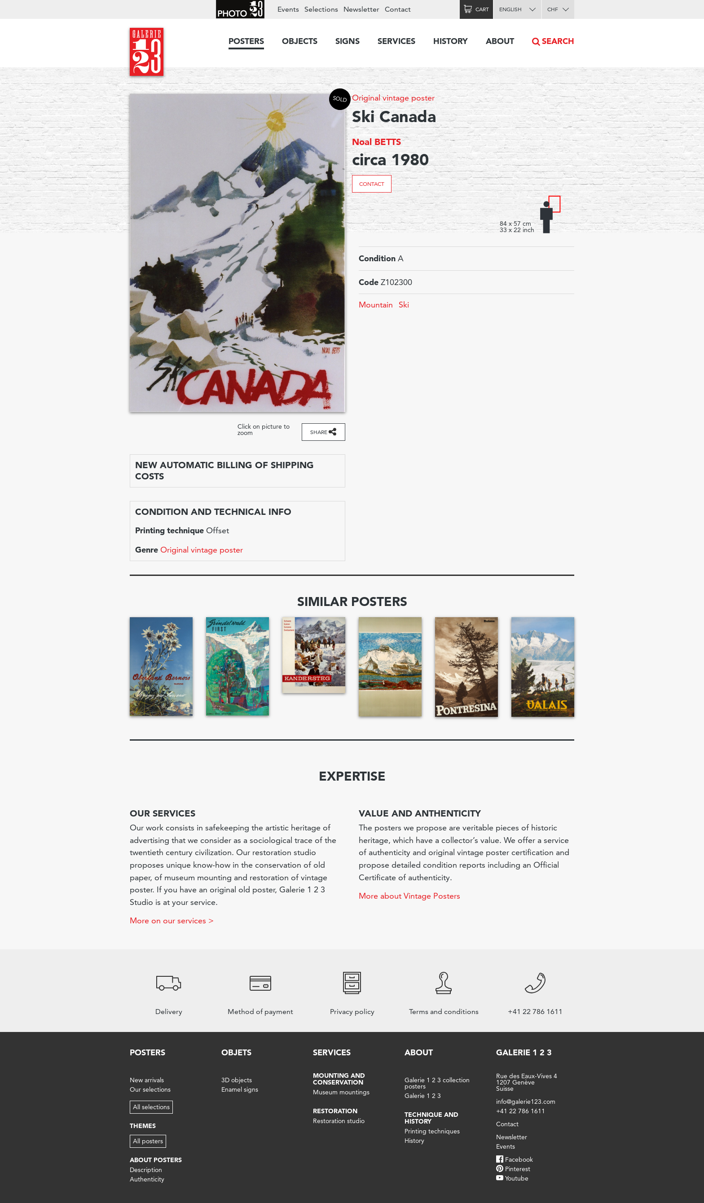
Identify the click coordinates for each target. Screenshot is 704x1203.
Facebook (519, 1159)
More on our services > (172, 920)
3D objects (236, 1080)
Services (396, 41)
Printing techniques (432, 1131)
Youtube (516, 1178)
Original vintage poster (393, 97)
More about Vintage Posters (409, 896)
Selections (321, 9)
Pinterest (517, 1169)
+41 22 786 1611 (520, 1111)
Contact (371, 183)
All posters (148, 1141)
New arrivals (147, 1080)
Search (558, 41)
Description (146, 1170)
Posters (246, 41)
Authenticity (147, 1179)
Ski (404, 304)
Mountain (376, 304)
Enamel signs (239, 1089)
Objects (299, 41)
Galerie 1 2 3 (423, 1096)
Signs (347, 41)
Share (318, 432)
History (450, 41)
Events (288, 9)
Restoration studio (339, 1121)
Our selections (150, 1089)
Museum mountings (341, 1092)
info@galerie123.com (525, 1102)
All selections (151, 1107)
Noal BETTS (376, 141)
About (500, 41)
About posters (156, 1160)
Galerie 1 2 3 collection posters (437, 1083)
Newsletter (361, 9)
